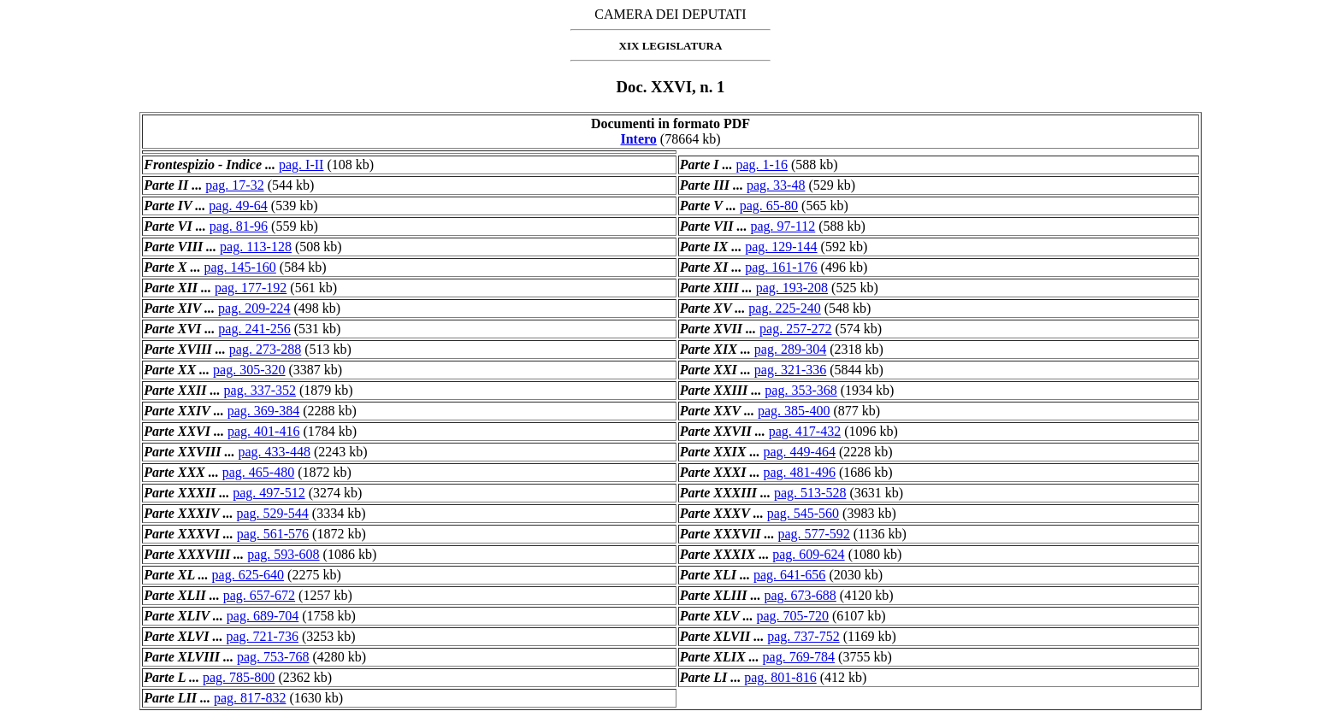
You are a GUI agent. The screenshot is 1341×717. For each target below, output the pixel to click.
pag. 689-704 (262, 615)
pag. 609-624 (808, 554)
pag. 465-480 (258, 472)
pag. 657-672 (259, 595)
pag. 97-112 (782, 226)
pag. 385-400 (794, 410)
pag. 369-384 (263, 410)
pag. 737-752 (803, 636)
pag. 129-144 (781, 246)
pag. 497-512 (268, 492)
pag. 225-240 (784, 308)
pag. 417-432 (805, 431)
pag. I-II (301, 164)
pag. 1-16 (762, 164)
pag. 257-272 (795, 328)
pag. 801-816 (780, 677)
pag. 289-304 (790, 349)
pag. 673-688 (800, 595)
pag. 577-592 (813, 533)
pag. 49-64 (238, 205)
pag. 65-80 (769, 205)
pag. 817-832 (250, 698)
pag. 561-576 (273, 533)
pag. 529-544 (272, 513)
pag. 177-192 (251, 287)
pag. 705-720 (793, 615)
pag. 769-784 (799, 656)
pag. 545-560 (803, 513)
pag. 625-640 (248, 574)
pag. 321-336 (790, 369)
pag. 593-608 (283, 554)
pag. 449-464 (800, 451)
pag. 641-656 (789, 574)
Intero (638, 139)
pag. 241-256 (254, 328)
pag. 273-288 (265, 349)
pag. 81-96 (239, 226)
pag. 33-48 (776, 185)
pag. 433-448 (274, 451)
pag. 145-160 (239, 267)
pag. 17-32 (234, 185)
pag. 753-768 (273, 656)
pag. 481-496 (800, 472)
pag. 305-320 (249, 369)
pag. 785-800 (239, 677)
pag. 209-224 (254, 308)
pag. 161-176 (781, 267)
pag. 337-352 (260, 390)
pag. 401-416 (263, 431)
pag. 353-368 (800, 390)
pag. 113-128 (256, 246)
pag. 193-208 (792, 287)
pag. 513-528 (810, 492)
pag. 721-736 (262, 636)
